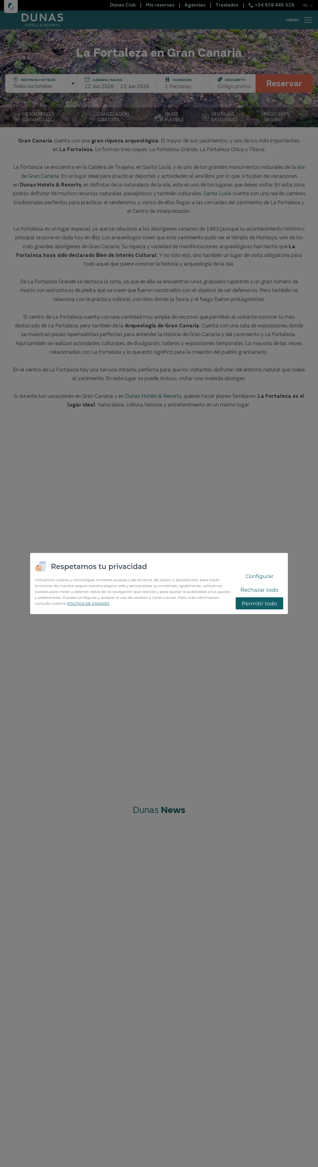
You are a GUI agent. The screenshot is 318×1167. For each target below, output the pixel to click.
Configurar (259, 576)
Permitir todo (259, 603)
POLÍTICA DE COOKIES (88, 603)
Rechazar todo (259, 590)
